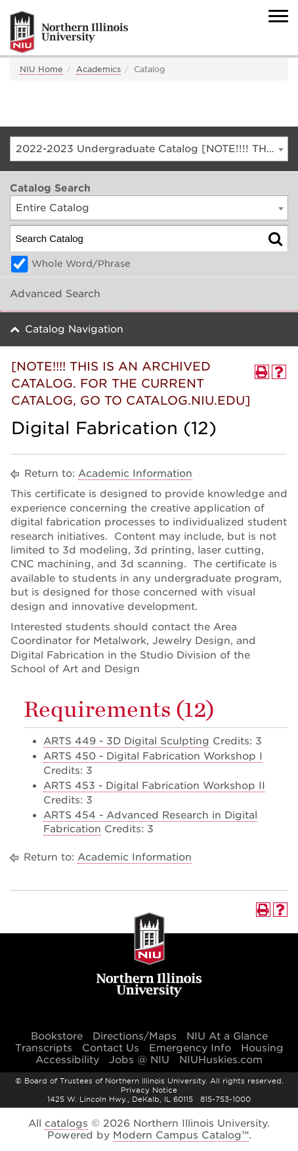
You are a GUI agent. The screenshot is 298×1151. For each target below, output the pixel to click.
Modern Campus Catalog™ (181, 1135)
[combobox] (149, 148)
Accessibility (67, 1060)
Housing (262, 1048)
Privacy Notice (149, 1090)
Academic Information (135, 473)
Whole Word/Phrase (81, 263)
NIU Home (41, 69)
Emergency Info (190, 1048)
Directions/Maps (135, 1036)
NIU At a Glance (227, 1036)
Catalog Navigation (74, 329)
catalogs (66, 1123)
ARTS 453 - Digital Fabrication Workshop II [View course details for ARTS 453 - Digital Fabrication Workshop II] (154, 786)
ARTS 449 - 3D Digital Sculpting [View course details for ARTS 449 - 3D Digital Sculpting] (126, 741)
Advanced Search (55, 294)
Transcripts (43, 1048)
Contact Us (110, 1048)
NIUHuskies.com (221, 1060)
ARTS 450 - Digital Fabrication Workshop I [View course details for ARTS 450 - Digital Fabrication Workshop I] (153, 756)
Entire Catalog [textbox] (52, 208)
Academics (98, 69)
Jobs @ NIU (139, 1060)
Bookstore (57, 1036)
